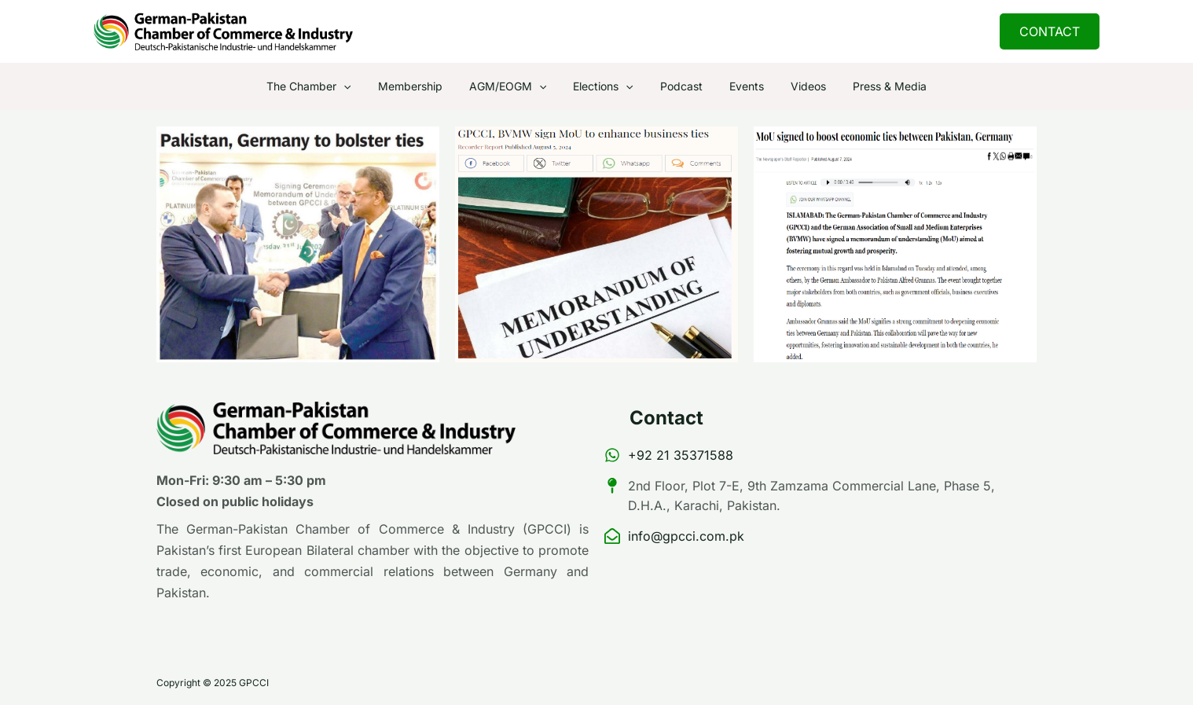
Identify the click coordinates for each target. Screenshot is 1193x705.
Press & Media (873, 86)
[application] (360, 86)
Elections (605, 86)
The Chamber (325, 86)
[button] (1049, 31)
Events (739, 86)
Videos (796, 86)
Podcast (679, 86)
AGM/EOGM (514, 86)
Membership (422, 86)
